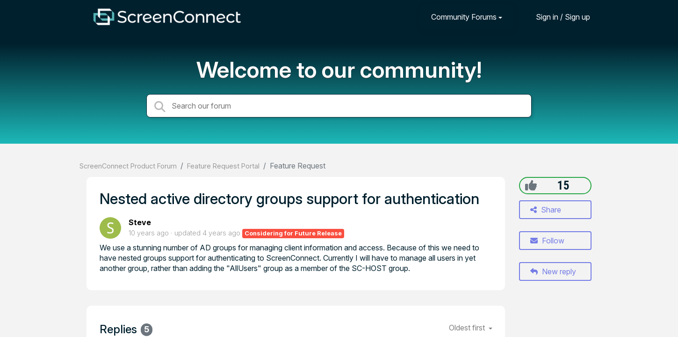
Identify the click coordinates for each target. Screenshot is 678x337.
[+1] (531, 185)
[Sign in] (556, 16)
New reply (553, 271)
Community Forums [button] (464, 17)
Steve (140, 222)
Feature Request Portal (223, 166)
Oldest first (468, 327)
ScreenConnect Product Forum (128, 166)
